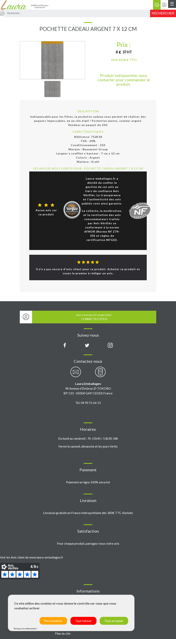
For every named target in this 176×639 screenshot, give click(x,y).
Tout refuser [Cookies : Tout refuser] (83, 621)
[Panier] (157, 5)
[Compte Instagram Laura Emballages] (110, 345)
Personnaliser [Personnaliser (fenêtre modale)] (53, 621)
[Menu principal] (172, 4)
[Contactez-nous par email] (75, 374)
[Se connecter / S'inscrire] (164, 5)
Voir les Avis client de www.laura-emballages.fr (31, 557)
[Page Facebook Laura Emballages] (64, 345)
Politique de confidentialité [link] (25, 629)
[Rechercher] (163, 13)
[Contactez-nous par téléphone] (100, 374)
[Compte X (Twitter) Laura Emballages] (87, 345)
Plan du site (62, 633)
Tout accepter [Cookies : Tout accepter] (113, 621)
